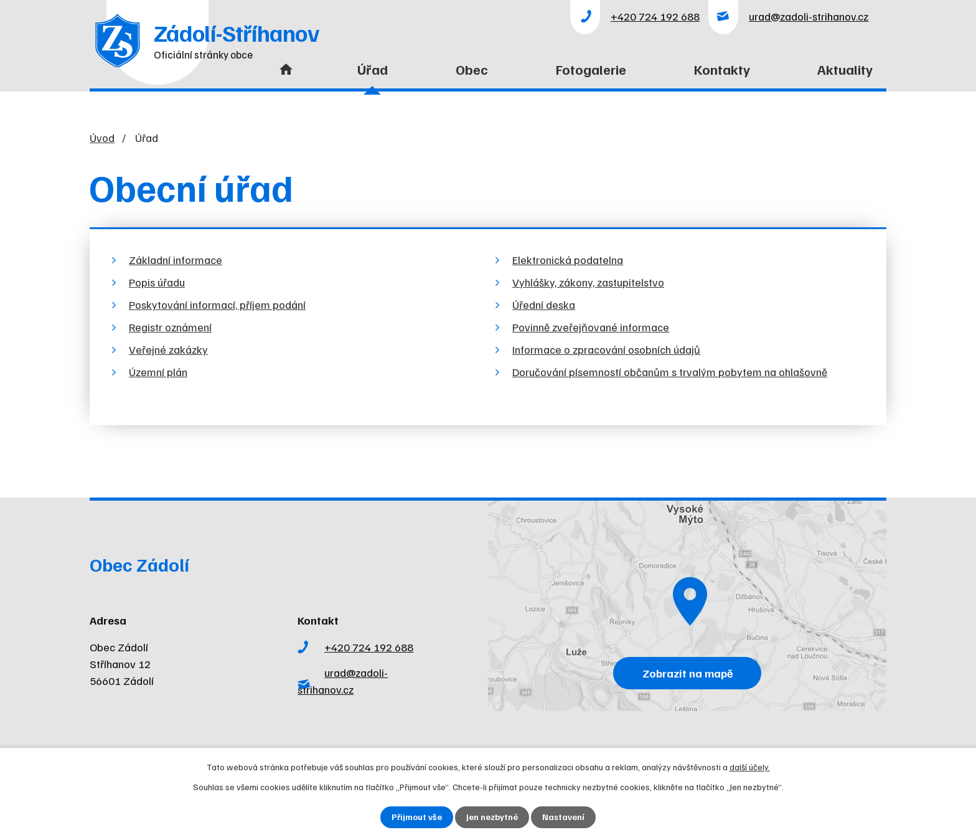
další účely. (750, 767)
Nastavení (563, 817)
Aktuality (845, 69)
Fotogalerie (591, 69)
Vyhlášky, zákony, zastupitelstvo (588, 282)
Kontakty (722, 69)
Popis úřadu (157, 282)
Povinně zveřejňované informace (590, 327)
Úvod (282, 77)
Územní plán (158, 372)
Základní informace (175, 260)
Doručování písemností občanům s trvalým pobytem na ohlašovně (669, 372)
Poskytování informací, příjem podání (217, 304)
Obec (472, 69)
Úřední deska (543, 304)
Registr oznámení (170, 327)
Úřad (372, 69)
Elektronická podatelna (567, 260)
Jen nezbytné (492, 817)
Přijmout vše (417, 817)
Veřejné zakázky (168, 349)
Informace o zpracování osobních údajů (606, 349)
